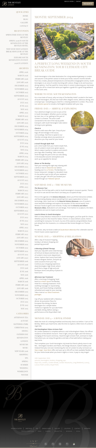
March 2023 (23, 190)
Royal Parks (54, 364)
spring (25, 361)
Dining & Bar (46, 428)
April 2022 (23, 227)
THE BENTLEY (14, 3)
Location (67, 428)
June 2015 (24, 305)
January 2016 (22, 288)
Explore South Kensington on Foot (18, 58)
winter (24, 375)
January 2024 (22, 163)
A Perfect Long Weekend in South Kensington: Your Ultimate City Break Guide (63, 66)
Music (25, 348)
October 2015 (22, 298)
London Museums (65, 362)
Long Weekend (78, 362)
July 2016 (24, 268)
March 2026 (23, 75)
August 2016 (22, 264)
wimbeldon (22, 371)
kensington (22, 338)
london (24, 341)
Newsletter (58, 431)
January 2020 (22, 258)
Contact (78, 1)
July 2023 (24, 183)
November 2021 (21, 244)
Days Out (38, 362)
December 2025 (21, 85)
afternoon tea (21, 317)
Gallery (24, 22)
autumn (24, 321)
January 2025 (22, 123)
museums (24, 344)
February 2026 (21, 79)
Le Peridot (49, 169)
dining (25, 331)
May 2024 (24, 150)
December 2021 (21, 241)
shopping (23, 354)
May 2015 (24, 308)
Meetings (29, 428)
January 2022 (22, 237)
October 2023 (22, 173)
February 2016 (22, 285)
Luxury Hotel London (42, 364)
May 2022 (24, 224)
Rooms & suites (16, 428)
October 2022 (22, 207)
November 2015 (21, 295)
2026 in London (21, 63)
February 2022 (21, 234)
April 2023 (23, 187)
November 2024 (21, 129)
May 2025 (24, 109)
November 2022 (21, 204)
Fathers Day (22, 334)
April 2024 (23, 153)
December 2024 (21, 126)
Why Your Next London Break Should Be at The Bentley (17, 51)
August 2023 (22, 180)
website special (42, 104)
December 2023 (21, 167)
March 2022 (23, 231)
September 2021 (21, 251)
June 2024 (24, 146)
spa (26, 358)
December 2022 (21, 200)
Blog (25, 19)
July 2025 (24, 102)
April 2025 (23, 112)
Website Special (54, 178)
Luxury (86, 362)
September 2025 (21, 96)
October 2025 (22, 92)
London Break (53, 362)
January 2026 (22, 82)
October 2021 (22, 248)
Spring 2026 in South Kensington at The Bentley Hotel (18, 43)
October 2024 (22, 133)
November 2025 (21, 89)
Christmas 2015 (21, 327)
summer (24, 365)
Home (25, 16)
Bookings (69, 431)
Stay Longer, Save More (43, 350)
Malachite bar (51, 167)
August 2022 (22, 214)
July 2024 (24, 143)
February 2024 (21, 160)
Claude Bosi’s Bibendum (68, 229)
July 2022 (24, 217)
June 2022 (24, 221)
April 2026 (23, 72)
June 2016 (24, 271)
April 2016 (23, 278)
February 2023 (21, 194)
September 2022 (21, 210)
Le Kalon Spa (44, 281)
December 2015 (21, 292)
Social (78, 431)
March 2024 (23, 156)
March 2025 (23, 116)
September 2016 (21, 261)
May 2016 (24, 275)
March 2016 (23, 281)
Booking (87, 428)
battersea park (21, 324)
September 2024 (21, 136)
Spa (37, 428)
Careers (48, 431)
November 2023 (21, 170)
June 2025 (24, 106)
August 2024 (22, 140)
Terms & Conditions (27, 431)
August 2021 (22, 254)
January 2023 (22, 197)
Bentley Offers (69, 1)
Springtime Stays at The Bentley (17, 36)
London (44, 362)
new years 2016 (21, 351)
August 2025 (22, 99)
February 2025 (22, 119)
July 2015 (24, 302)
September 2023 (21, 177)
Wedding (24, 368)
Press (39, 431)
